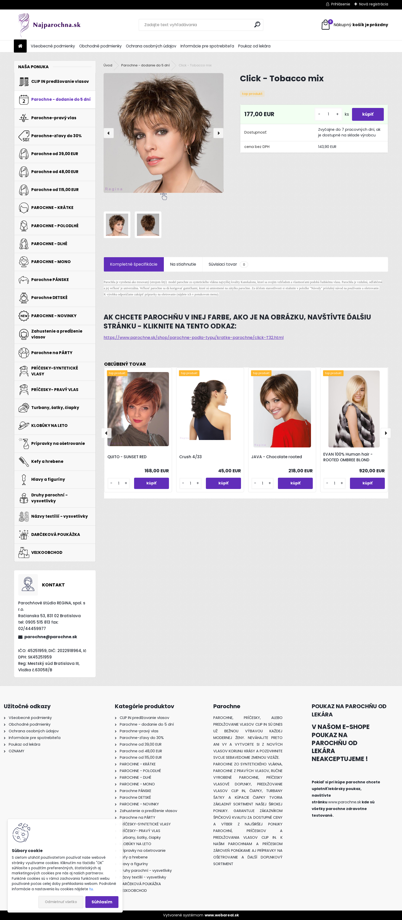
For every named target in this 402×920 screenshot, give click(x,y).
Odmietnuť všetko (61, 901)
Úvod (108, 65)
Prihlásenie (340, 4)
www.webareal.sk (222, 915)
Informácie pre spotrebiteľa (207, 46)
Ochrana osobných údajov (151, 46)
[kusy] (328, 114)
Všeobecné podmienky (53, 46)
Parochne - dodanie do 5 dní (145, 65)
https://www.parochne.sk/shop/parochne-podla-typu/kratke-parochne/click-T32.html (194, 338)
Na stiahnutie (183, 264)
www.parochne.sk (344, 802)
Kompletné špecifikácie (133, 264)
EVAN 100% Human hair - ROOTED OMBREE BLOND (348, 457)
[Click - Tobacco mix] (163, 133)
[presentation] (109, 133)
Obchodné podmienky (100, 46)
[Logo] (49, 25)
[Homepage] (20, 46)
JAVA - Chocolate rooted (276, 456)
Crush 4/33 (190, 456)
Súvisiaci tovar (228, 264)
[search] (257, 24)
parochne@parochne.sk (50, 637)
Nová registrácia (373, 4)
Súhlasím (102, 902)
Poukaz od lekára (254, 46)
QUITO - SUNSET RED (127, 456)
